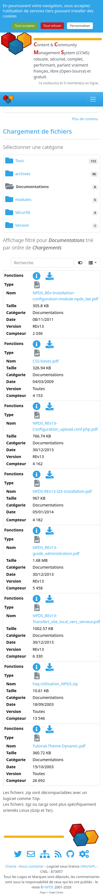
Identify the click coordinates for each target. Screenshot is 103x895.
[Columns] (92, 262)
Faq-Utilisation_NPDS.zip (55, 683)
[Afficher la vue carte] (80, 262)
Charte (10, 866)
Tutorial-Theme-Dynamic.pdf (59, 746)
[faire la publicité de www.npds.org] (33, 853)
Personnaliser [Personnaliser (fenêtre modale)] (80, 26)
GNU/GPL (88, 866)
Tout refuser (52, 26)
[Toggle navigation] (93, 99)
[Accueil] (8, 99)
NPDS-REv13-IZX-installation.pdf (62, 491)
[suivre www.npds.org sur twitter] (20, 853)
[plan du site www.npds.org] (47, 853)
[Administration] (84, 853)
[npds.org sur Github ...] (72, 853)
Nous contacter (31, 866)
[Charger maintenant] (50, 277)
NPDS (49, 887)
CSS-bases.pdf (46, 361)
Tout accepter (25, 26)
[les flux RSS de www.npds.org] (60, 853)
